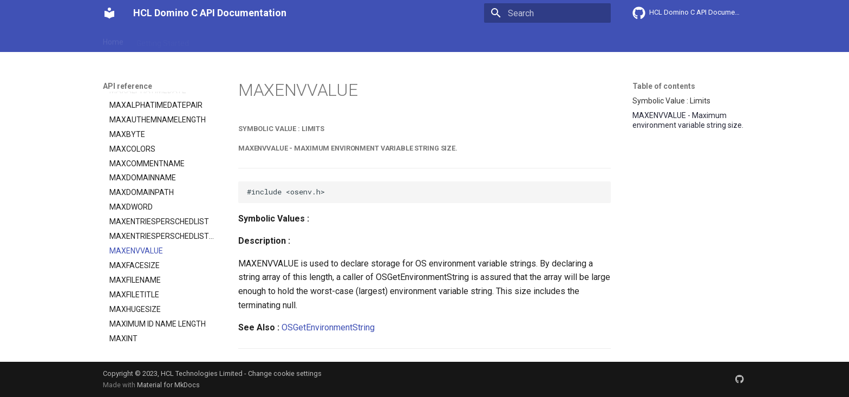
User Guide (220, 39)
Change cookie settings (285, 373)
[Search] (547, 13)
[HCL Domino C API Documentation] (109, 13)
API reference (328, 39)
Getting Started (162, 39)
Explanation (272, 39)
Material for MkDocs (168, 385)
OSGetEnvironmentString (328, 327)
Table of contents (663, 86)
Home (113, 39)
